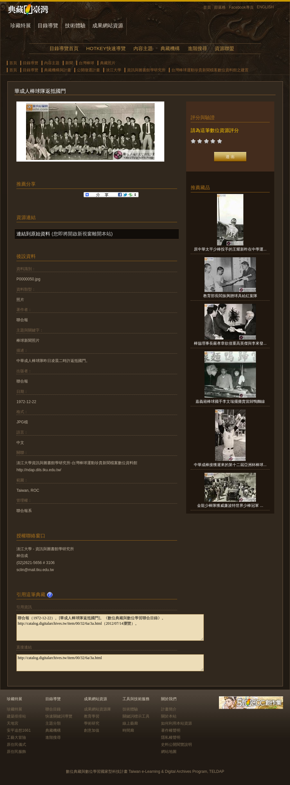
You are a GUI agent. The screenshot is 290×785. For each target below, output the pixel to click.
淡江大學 (113, 70)
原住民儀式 (16, 744)
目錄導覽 (48, 25)
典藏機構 (170, 48)
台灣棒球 (86, 63)
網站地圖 (169, 751)
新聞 (69, 63)
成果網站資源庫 (97, 709)
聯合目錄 (53, 709)
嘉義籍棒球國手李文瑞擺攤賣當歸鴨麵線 (230, 401)
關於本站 (169, 716)
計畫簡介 (169, 709)
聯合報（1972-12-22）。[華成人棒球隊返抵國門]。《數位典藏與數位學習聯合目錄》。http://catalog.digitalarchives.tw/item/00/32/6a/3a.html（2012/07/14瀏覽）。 (110, 627)
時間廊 (128, 730)
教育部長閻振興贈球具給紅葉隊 (230, 296)
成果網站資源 (107, 25)
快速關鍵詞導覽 (58, 716)
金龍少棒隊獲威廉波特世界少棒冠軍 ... (230, 505)
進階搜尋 (197, 48)
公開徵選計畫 (88, 70)
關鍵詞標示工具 (136, 716)
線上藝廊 (130, 723)
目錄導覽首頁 (64, 48)
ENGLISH (265, 7)
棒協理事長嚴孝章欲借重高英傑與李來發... (230, 343)
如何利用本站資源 (176, 723)
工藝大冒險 (16, 737)
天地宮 (12, 723)
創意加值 (91, 730)
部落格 (220, 7)
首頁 (207, 7)
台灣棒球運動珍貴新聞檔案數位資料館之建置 (210, 70)
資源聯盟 (224, 48)
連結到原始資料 (33, 233)
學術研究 (91, 723)
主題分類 (53, 723)
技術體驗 (75, 25)
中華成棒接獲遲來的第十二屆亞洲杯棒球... (230, 465)
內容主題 (143, 48)
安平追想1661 (19, 730)
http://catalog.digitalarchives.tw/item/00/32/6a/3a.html (110, 662)
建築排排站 (16, 716)
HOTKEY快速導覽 (105, 48)
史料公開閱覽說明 (176, 744)
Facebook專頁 (241, 7)
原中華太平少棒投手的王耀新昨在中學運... (230, 249)
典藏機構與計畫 (57, 70)
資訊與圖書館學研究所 (146, 70)
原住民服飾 (16, 751)
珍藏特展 (20, 25)
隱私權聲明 (170, 737)
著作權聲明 (170, 730)
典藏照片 (107, 63)
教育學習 (91, 716)
